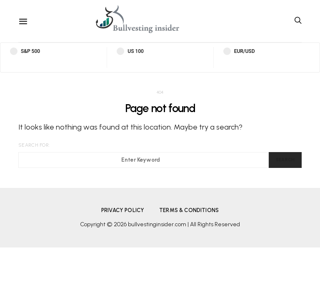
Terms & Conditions (189, 210)
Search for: (34, 145)
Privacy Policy (122, 210)
